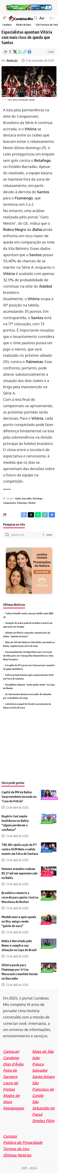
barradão (27, 498)
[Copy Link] (24, 51)
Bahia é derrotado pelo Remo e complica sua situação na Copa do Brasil (19, 945)
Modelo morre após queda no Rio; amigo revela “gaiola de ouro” (19, 921)
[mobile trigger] (5, 18)
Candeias (11, 1057)
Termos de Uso (16, 1148)
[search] (35, 18)
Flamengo (22, 503)
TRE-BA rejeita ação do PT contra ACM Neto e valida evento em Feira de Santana (20, 849)
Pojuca (38, 1064)
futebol (45, 286)
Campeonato (9, 503)
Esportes (47, 822)
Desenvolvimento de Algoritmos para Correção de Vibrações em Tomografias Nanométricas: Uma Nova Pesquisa (28, 656)
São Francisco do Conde (43, 1089)
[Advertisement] (29, 749)
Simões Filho (43, 1120)
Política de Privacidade (23, 1142)
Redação (12, 60)
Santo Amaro (43, 1076)
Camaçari (11, 1051)
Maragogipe (13, 1108)
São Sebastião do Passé (43, 1108)
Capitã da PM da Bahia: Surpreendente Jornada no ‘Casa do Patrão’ (19, 796)
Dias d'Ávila (13, 1064)
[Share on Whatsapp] (19, 51)
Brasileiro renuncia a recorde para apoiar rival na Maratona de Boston (20, 897)
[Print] (29, 51)
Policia (46, 871)
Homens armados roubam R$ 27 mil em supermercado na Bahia (20, 873)
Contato (10, 1136)
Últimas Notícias (17, 1155)
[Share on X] (15, 51)
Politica (47, 851)
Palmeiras (34, 361)
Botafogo (37, 498)
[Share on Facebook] (10, 51)
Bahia (37, 229)
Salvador (47, 875)
